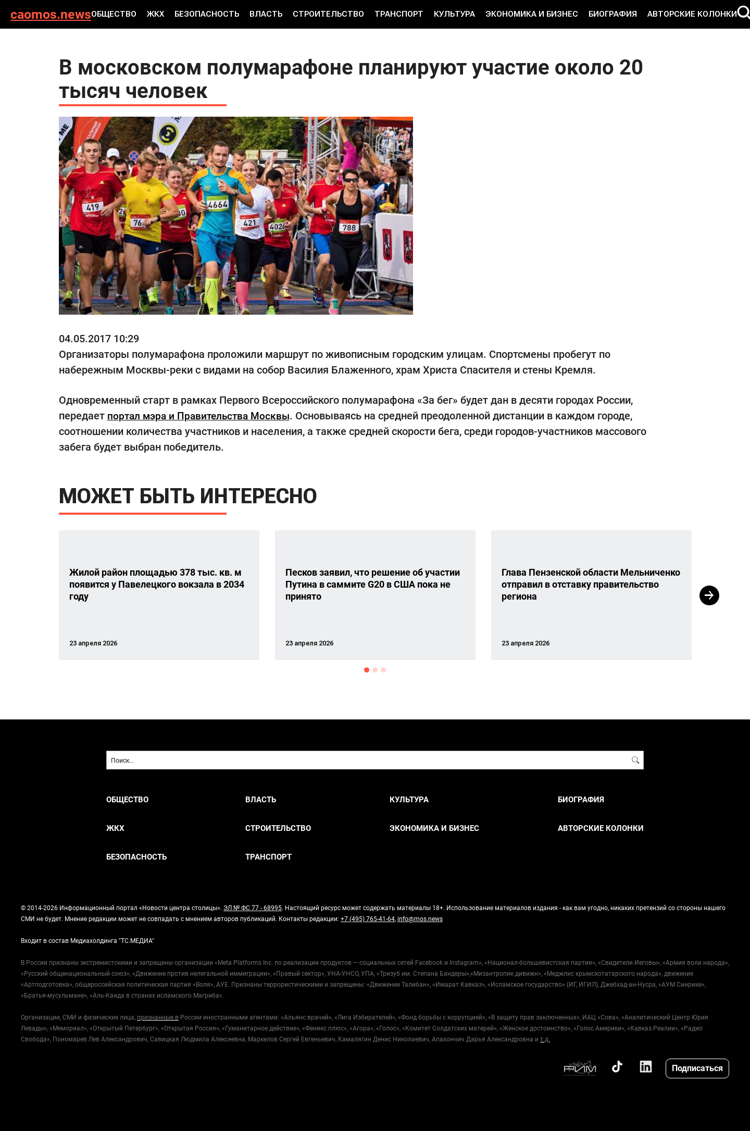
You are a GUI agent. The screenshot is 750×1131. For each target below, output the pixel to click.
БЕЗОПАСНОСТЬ (213, 14)
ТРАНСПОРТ (394, 14)
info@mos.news (420, 918)
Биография (596, 14)
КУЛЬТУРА (447, 14)
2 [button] (375, 670)
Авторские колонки (670, 14)
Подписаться (697, 1067)
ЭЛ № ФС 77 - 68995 (252, 907)
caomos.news (50, 14)
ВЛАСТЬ (269, 14)
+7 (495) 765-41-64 (368, 918)
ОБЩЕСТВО (123, 14)
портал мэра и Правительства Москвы (202, 415)
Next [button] (709, 595)
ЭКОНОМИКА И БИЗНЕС (519, 14)
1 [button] (366, 670)
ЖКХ (164, 14)
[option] (159, 595)
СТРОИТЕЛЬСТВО (327, 14)
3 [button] (383, 670)
